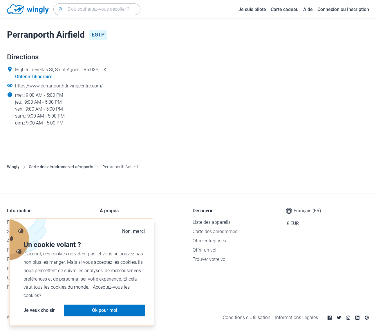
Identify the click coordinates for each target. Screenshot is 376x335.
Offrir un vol (204, 250)
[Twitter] (339, 317)
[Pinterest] (366, 317)
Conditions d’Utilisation (246, 317)
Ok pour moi (104, 310)
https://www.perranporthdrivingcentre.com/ (59, 86)
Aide (308, 9)
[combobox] (96, 9)
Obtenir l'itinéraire (34, 76)
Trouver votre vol (210, 259)
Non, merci (133, 231)
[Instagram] (348, 317)
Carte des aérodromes (215, 231)
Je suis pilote (252, 9)
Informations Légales (296, 317)
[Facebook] (329, 317)
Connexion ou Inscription (343, 9)
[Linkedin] (357, 317)
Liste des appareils (212, 222)
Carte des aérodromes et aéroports (61, 166)
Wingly (13, 166)
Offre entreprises (209, 241)
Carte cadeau (285, 9)
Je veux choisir (39, 310)
